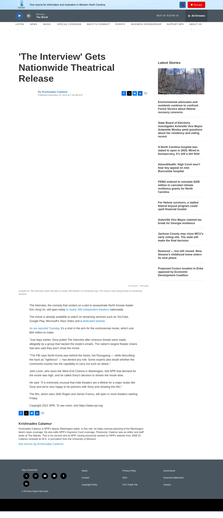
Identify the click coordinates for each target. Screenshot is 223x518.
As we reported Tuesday (44, 335)
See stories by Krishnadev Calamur (41, 450)
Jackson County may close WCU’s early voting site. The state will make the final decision (180, 244)
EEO (124, 484)
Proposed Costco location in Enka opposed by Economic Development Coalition (180, 279)
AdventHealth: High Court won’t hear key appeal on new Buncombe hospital (179, 174)
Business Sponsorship (146, 31)
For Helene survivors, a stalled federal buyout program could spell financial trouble (178, 213)
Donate (199, 8)
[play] (19, 22)
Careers (167, 491)
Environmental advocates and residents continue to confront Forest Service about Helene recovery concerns (178, 114)
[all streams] (196, 22)
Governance (169, 477)
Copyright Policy (89, 491)
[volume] (28, 22)
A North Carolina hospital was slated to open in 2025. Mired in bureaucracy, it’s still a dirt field (178, 157)
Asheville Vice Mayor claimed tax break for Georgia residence (180, 228)
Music (47, 31)
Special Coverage (69, 31)
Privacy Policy (129, 477)
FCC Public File (130, 491)
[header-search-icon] (184, 8)
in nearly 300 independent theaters (87, 316)
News (33, 31)
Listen (19, 31)
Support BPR (175, 31)
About (84, 477)
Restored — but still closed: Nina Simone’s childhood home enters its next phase (180, 261)
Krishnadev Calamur (55, 98)
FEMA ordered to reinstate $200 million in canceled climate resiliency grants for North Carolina (179, 193)
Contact (85, 484)
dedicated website (94, 327)
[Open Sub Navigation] (18, 36)
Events (120, 31)
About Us (195, 31)
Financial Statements (173, 484)
